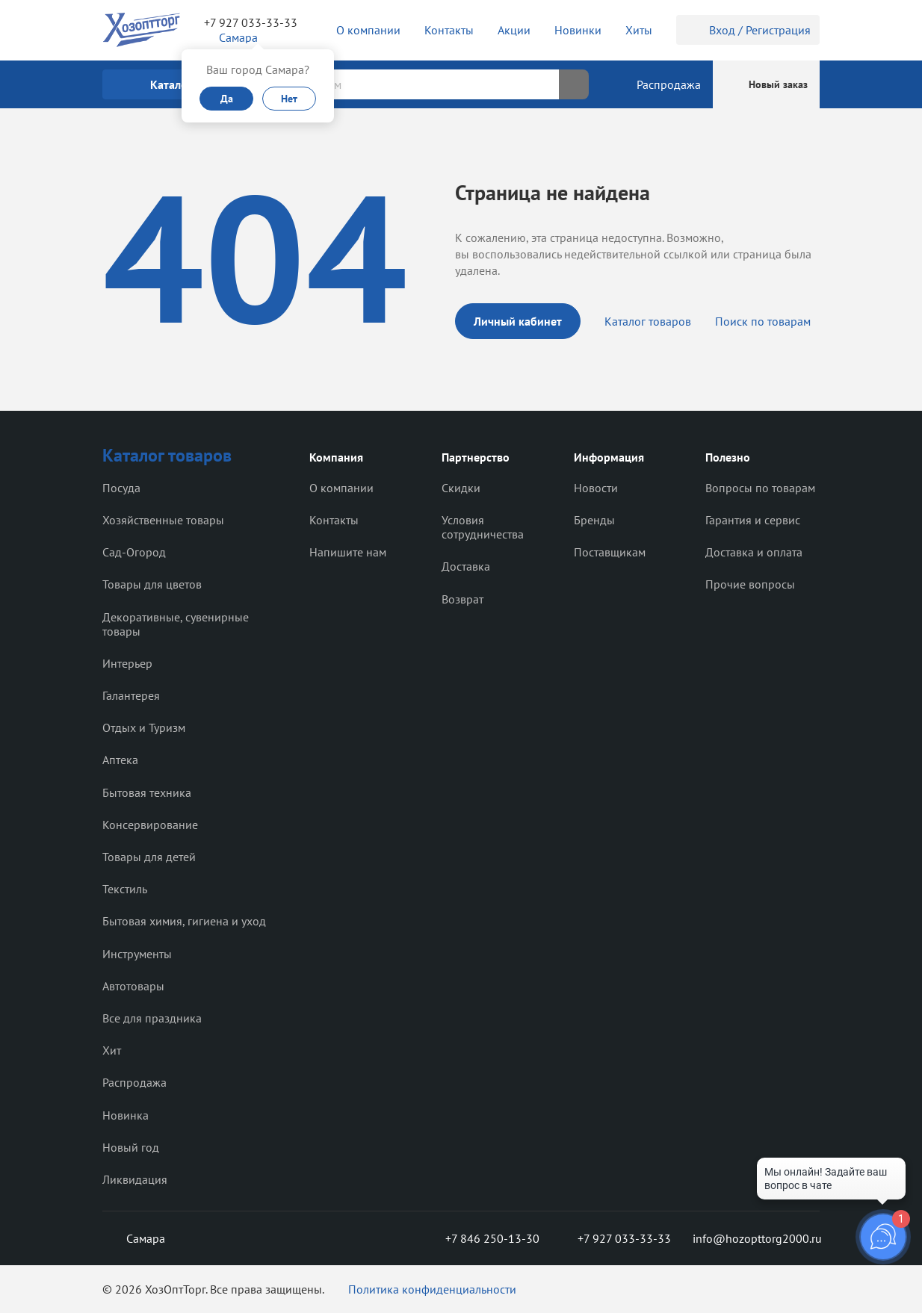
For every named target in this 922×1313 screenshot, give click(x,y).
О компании (341, 487)
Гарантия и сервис (752, 519)
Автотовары (133, 985)
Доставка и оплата (753, 551)
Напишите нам (347, 551)
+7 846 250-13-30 (480, 1238)
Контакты (334, 519)
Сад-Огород (134, 551)
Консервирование (150, 824)
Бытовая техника (146, 792)
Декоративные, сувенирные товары (175, 624)
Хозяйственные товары (163, 519)
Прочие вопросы (750, 584)
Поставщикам (610, 551)
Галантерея (131, 695)
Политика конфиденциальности (432, 1289)
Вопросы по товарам (760, 487)
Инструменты (137, 953)
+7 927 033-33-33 (250, 22)
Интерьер (127, 663)
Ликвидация (134, 1179)
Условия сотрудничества (483, 526)
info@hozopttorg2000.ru (756, 1238)
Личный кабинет (518, 321)
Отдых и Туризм (143, 727)
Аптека (120, 759)
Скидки (461, 487)
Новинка (125, 1115)
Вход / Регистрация (748, 30)
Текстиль (124, 888)
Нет (289, 98)
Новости (596, 487)
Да (226, 98)
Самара (133, 1238)
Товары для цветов (152, 584)
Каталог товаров (647, 321)
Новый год (130, 1147)
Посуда (121, 487)
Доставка (466, 566)
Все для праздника (152, 1018)
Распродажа (134, 1082)
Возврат (462, 599)
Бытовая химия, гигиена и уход (184, 920)
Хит (111, 1050)
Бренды (594, 519)
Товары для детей (149, 856)
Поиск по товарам (763, 321)
